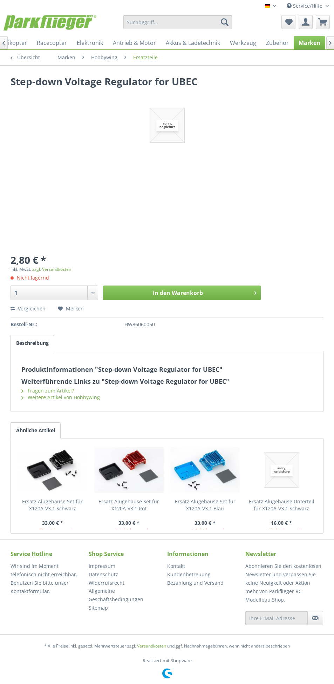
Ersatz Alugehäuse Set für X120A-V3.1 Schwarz (52, 505)
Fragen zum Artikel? (47, 390)
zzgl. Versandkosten (51, 269)
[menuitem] (177, 22)
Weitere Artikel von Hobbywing (60, 397)
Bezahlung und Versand (195, 582)
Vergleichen (28, 308)
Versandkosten (151, 646)
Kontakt (176, 566)
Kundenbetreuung (189, 574)
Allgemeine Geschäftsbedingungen (116, 595)
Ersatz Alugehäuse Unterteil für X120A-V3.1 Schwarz (281, 505)
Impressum (102, 566)
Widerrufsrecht (106, 582)
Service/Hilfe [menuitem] (305, 5)
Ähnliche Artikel (35, 430)
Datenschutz (103, 574)
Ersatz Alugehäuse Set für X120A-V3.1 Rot (128, 505)
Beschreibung (32, 343)
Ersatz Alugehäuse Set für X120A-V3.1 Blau (205, 505)
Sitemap (98, 607)
